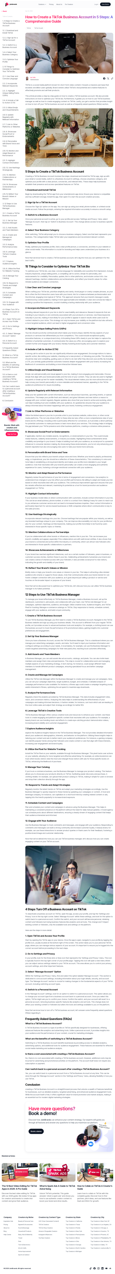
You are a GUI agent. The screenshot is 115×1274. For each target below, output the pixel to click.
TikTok (29, 28)
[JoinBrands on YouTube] (106, 1268)
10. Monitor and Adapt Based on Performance (10, 153)
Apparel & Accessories (25, 1224)
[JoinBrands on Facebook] (94, 1268)
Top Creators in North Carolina (75, 1248)
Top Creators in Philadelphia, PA (101, 1238)
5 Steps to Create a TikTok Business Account (11, 23)
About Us (59, 5)
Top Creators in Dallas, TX (99, 1245)
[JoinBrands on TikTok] (90, 1268)
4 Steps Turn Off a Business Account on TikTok (11, 311)
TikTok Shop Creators (46, 1228)
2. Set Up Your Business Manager (10, 221)
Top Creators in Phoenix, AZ (100, 1234)
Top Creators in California (74, 1221)
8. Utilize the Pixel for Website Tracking (11, 269)
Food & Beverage (23, 1228)
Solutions (43, 5)
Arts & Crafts (22, 1248)
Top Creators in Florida (73, 1228)
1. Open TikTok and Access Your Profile (11, 320)
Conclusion (8, 401)
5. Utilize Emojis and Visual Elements (11, 108)
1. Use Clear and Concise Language (10, 77)
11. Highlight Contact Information (11, 161)
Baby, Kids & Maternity (25, 1234)
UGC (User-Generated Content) (49, 1221)
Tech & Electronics (24, 1245)
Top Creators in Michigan (74, 1251)
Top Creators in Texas (73, 1224)
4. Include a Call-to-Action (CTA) (11, 101)
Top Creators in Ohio (72, 1241)
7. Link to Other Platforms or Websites (11, 125)
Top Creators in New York (74, 1231)
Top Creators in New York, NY (100, 1221)
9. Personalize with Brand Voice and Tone (11, 143)
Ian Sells (33, 77)
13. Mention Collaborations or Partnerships (9, 177)
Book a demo (36, 1131)
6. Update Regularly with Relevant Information (11, 117)
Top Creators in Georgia (73, 1245)
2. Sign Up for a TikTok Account (10, 39)
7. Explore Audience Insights (10, 262)
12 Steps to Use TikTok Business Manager (10, 206)
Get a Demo (105, 5)
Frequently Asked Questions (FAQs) (10, 349)
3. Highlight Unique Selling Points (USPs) (11, 93)
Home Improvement (24, 1251)
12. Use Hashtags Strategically (11, 169)
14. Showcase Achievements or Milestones (10, 186)
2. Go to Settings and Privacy (11, 327)
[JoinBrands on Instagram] (98, 1268)
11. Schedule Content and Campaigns (9, 295)
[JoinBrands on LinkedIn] (102, 1268)
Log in (96, 5)
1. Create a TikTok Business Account (11, 214)
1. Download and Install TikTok (10, 31)
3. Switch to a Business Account (10, 46)
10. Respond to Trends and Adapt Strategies (10, 285)
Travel (20, 1238)
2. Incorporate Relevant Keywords (10, 84)
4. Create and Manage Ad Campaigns (10, 237)
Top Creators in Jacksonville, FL (101, 1248)
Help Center (7, 1234)
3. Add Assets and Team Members (10, 229)
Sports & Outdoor (23, 1255)
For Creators (69, 5)
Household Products (24, 1231)
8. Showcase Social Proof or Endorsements (9, 134)
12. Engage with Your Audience (11, 303)
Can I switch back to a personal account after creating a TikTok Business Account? (11, 391)
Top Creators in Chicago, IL (99, 1228)
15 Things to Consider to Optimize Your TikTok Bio (11, 69)
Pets (19, 1241)
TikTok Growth (38, 28)
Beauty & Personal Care (25, 1221)
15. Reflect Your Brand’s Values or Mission (10, 196)
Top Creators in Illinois (73, 1238)
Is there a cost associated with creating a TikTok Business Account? (10, 378)
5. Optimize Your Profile (10, 60)
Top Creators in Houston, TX (100, 1231)
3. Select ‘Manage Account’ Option (11, 334)
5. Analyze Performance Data (10, 245)
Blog (5, 1231)
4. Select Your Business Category (10, 53)
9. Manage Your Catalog (10, 277)
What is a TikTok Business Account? (10, 356)
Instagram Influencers (45, 1234)
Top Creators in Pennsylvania (75, 1234)
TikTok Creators (44, 1224)
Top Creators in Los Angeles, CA (101, 1224)
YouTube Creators (44, 1238)
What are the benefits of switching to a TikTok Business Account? (11, 366)
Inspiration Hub (8, 1221)
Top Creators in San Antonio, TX (101, 1241)
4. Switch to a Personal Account (10, 342)
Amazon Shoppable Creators (48, 1231)
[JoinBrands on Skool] (110, 1268)
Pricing (51, 5)
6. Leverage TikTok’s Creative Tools (9, 254)
